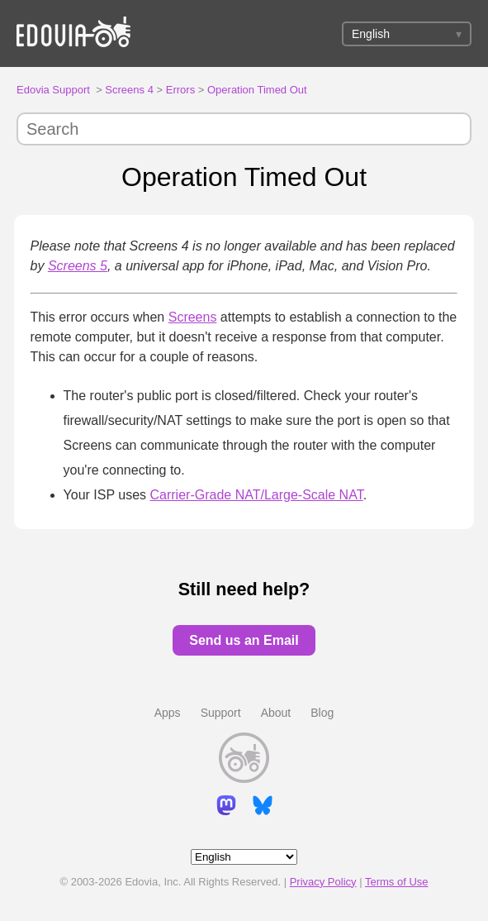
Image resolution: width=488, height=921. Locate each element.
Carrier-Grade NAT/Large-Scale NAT (256, 495)
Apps (167, 712)
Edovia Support (53, 90)
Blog (322, 712)
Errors (180, 90)
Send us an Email (243, 640)
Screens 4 (129, 90)
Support (221, 712)
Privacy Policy (323, 882)
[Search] (244, 129)
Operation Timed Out (257, 90)
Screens (192, 317)
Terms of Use (397, 882)
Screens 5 (77, 266)
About (276, 712)
